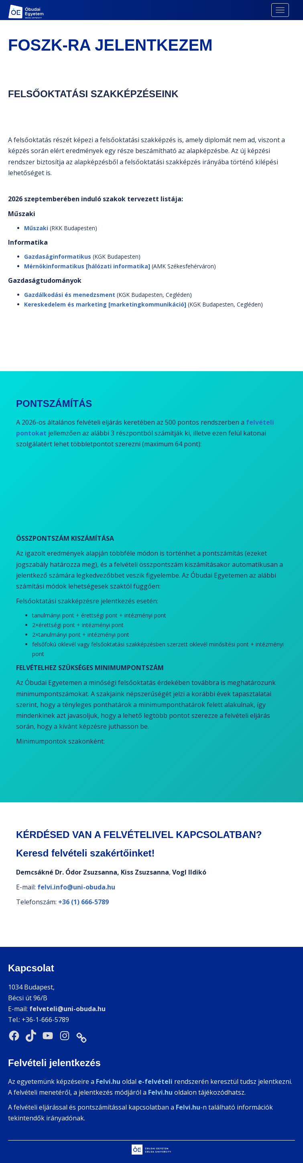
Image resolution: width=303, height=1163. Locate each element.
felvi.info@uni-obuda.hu (76, 887)
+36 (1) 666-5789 (83, 901)
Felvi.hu (160, 1092)
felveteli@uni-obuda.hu (67, 1008)
